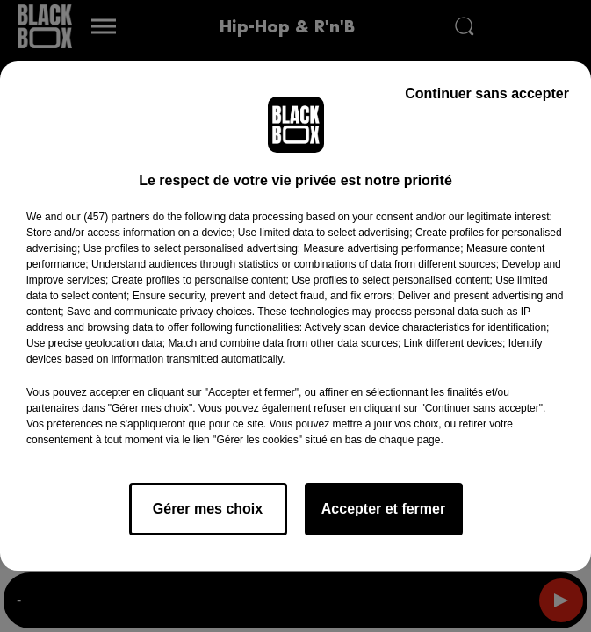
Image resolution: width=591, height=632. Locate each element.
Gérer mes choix (208, 508)
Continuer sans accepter (487, 93)
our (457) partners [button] (107, 217)
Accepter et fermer (383, 508)
